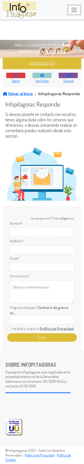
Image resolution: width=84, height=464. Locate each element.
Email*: (15, 258)
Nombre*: (16, 223)
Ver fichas (42, 81)
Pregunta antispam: (39, 310)
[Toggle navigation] (74, 10)
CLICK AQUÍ (55, 51)
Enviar (42, 337)
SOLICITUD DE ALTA (42, 63)
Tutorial (68, 81)
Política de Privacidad (39, 455)
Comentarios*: (20, 276)
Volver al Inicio (18, 93)
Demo (16, 81)
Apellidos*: (17, 241)
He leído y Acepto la (43, 328)
